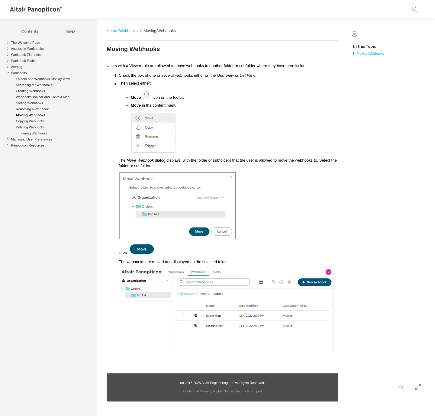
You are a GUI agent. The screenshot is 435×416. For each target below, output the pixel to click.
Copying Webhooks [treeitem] (30, 121)
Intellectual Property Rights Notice (208, 391)
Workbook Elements (25, 54)
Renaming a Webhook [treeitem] (32, 109)
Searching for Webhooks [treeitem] (34, 85)
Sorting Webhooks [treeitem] (29, 103)
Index (71, 31)
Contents (29, 31)
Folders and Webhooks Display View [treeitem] (43, 79)
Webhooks (19, 73)
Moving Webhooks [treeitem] (30, 115)
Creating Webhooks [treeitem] (30, 91)
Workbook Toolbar (24, 61)
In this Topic (364, 46)
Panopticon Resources (27, 145)
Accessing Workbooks (27, 48)
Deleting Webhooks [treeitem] (30, 127)
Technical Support (249, 391)
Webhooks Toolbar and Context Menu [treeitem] (43, 97)
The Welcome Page (25, 42)
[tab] (30, 31)
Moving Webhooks (159, 30)
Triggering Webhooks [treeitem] (31, 133)
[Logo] (36, 10)
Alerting (16, 67)
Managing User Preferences (31, 139)
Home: (112, 30)
